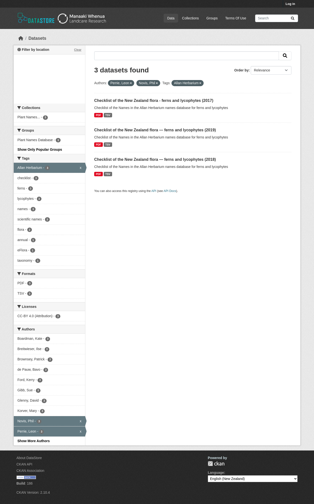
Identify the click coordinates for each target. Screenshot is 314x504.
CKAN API (24, 464)
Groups (212, 18)
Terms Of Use (235, 18)
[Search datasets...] (276, 18)
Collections (190, 18)
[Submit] (293, 18)
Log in (290, 4)
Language (216, 473)
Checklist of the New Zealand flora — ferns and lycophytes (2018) (155, 159)
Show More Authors (33, 441)
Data (171, 18)
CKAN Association (30, 471)
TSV (107, 115)
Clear (77, 50)
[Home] (20, 38)
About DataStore (29, 458)
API (153, 191)
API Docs (170, 191)
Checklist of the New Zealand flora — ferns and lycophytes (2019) (155, 130)
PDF (98, 115)
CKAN (216, 463)
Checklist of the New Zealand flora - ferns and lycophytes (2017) (153, 100)
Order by (241, 70)
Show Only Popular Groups (39, 149)
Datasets (37, 38)
